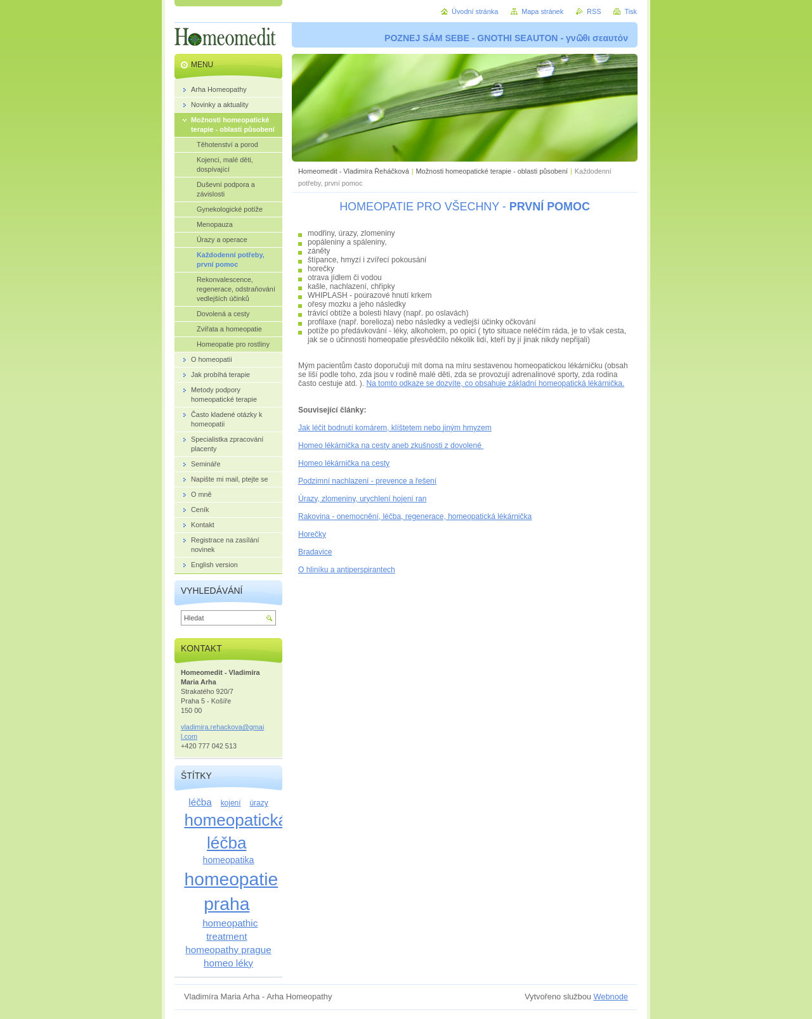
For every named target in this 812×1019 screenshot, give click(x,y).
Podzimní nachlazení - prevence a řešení (367, 481)
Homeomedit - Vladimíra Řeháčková (353, 171)
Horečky (312, 534)
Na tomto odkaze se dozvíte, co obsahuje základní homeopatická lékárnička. (495, 383)
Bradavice (315, 552)
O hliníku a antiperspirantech (346, 569)
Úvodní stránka (475, 11)
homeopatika (228, 860)
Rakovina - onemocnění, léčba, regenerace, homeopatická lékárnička (415, 516)
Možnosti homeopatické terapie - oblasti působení (492, 171)
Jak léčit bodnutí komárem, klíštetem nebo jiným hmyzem (395, 427)
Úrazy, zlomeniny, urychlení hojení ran (362, 498)
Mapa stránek (542, 11)
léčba (199, 802)
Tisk (630, 11)
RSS (594, 11)
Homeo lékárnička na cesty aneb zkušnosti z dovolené (390, 445)
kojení (231, 802)
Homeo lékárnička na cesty (344, 463)
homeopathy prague (228, 949)
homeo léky (228, 963)
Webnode (610, 996)
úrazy (258, 802)
